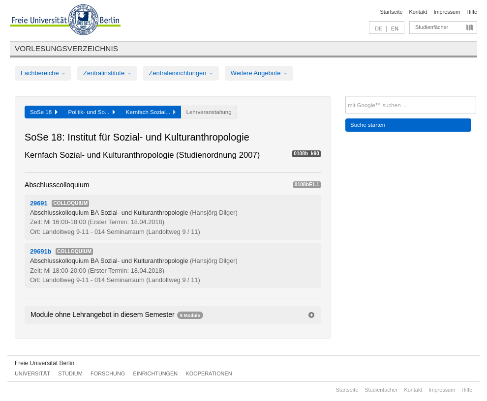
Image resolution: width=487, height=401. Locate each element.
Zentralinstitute (107, 73)
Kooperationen (209, 373)
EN (394, 28)
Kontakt (418, 12)
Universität (32, 373)
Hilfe (471, 12)
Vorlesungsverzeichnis (66, 48)
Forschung (108, 373)
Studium (70, 373)
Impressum (446, 12)
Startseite (391, 12)
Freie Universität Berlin (44, 363)
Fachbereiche (43, 73)
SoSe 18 (44, 112)
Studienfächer (431, 27)
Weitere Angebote (259, 73)
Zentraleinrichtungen (181, 73)
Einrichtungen (155, 373)
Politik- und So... (91, 112)
